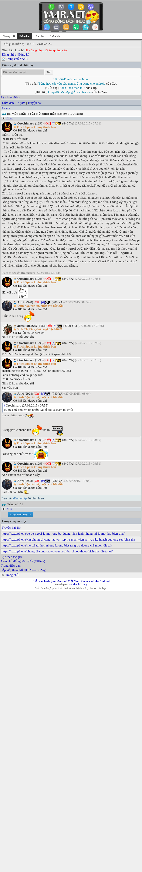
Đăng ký (23, 54)
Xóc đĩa (40, 36)
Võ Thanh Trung (77, 584)
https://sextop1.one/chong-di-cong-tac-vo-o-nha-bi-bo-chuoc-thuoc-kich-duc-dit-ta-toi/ (57, 551)
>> (11, 118)
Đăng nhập (9, 54)
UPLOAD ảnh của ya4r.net (70, 79)
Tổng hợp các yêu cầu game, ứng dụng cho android (71, 83)
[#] (53, 123)
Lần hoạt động (10, 97)
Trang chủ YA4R (17, 58)
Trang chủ (9, 36)
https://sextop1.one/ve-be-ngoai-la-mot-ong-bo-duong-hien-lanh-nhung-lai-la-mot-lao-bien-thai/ (63, 533)
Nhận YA (55, 36)
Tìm (49, 72)
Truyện (20, 103)
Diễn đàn (8, 103)
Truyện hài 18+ (11, 527)
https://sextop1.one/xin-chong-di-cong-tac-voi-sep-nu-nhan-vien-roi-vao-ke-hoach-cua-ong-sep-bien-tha (68, 539)
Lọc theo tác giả (11, 557)
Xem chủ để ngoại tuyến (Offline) (23, 561)
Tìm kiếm (6, 108)
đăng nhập (20, 498)
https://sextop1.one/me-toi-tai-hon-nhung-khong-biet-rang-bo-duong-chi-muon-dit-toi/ (57, 545)
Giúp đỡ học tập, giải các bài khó (70, 92)
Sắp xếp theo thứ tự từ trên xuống (23, 570)
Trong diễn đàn (10, 565)
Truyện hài (35, 103)
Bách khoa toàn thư (72, 87)
